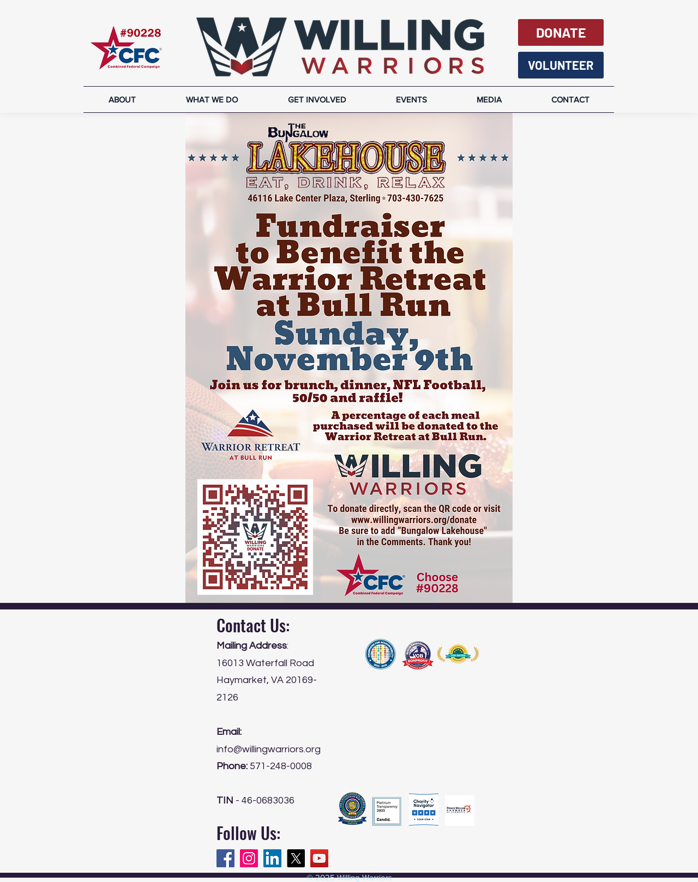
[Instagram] (249, 858)
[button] (489, 99)
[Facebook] (225, 858)
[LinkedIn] (272, 858)
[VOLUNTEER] (561, 65)
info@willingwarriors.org (268, 749)
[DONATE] (561, 32)
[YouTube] (319, 858)
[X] (296, 858)
